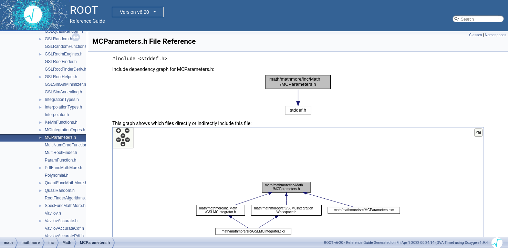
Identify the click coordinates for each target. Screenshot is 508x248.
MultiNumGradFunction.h (68, 145)
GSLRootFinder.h (61, 61)
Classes (475, 35)
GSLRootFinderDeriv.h (65, 69)
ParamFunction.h (60, 160)
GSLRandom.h (58, 39)
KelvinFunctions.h (61, 122)
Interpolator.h (57, 114)
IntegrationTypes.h (62, 99)
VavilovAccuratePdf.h (64, 236)
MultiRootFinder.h (61, 152)
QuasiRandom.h (60, 190)
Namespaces (495, 35)
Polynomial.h (57, 175)
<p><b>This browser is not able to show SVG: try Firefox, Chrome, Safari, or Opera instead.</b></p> (298, 95)
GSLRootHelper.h (61, 76)
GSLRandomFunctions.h (67, 46)
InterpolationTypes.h (63, 107)
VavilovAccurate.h (61, 220)
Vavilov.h (53, 213)
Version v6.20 (134, 12)
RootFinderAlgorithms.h (66, 198)
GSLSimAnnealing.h (63, 92)
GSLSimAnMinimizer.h (65, 84)
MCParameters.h (60, 137)
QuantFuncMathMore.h (66, 182)
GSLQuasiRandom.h (64, 31)
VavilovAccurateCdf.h (64, 228)
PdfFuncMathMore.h (63, 167)
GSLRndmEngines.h (63, 54)
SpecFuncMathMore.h (65, 205)
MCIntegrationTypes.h (65, 129)
